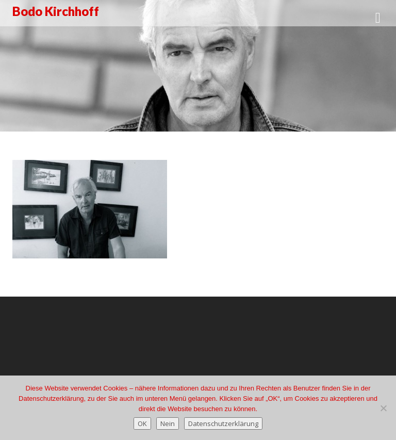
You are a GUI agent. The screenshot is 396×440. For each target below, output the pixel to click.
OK (142, 423)
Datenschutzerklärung (223, 423)
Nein (167, 423)
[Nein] (383, 408)
